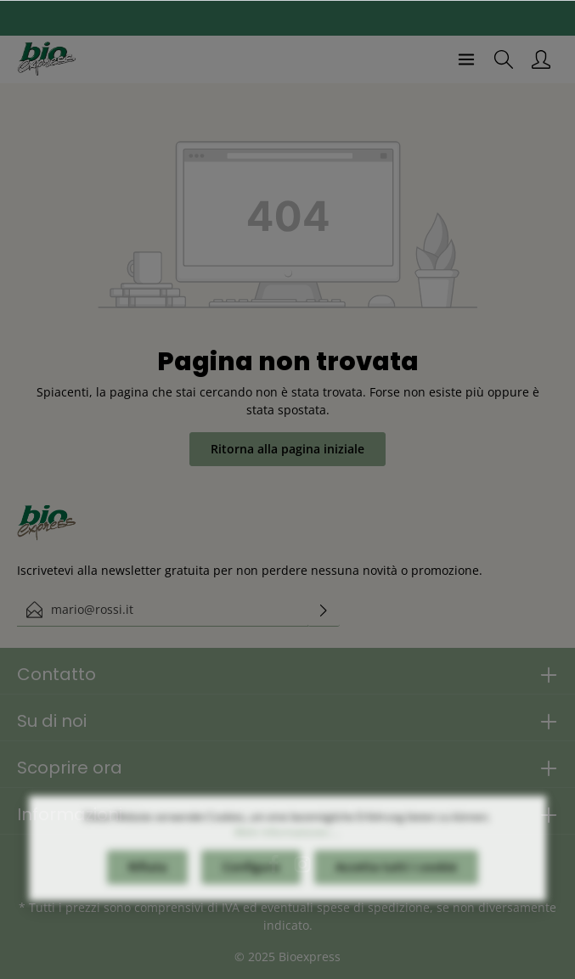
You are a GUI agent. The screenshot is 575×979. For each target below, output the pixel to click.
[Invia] (323, 610)
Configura (251, 878)
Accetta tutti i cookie (396, 878)
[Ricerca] (504, 59)
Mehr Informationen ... (287, 843)
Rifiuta (147, 878)
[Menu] (466, 59)
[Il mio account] (541, 59)
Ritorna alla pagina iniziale (287, 449)
